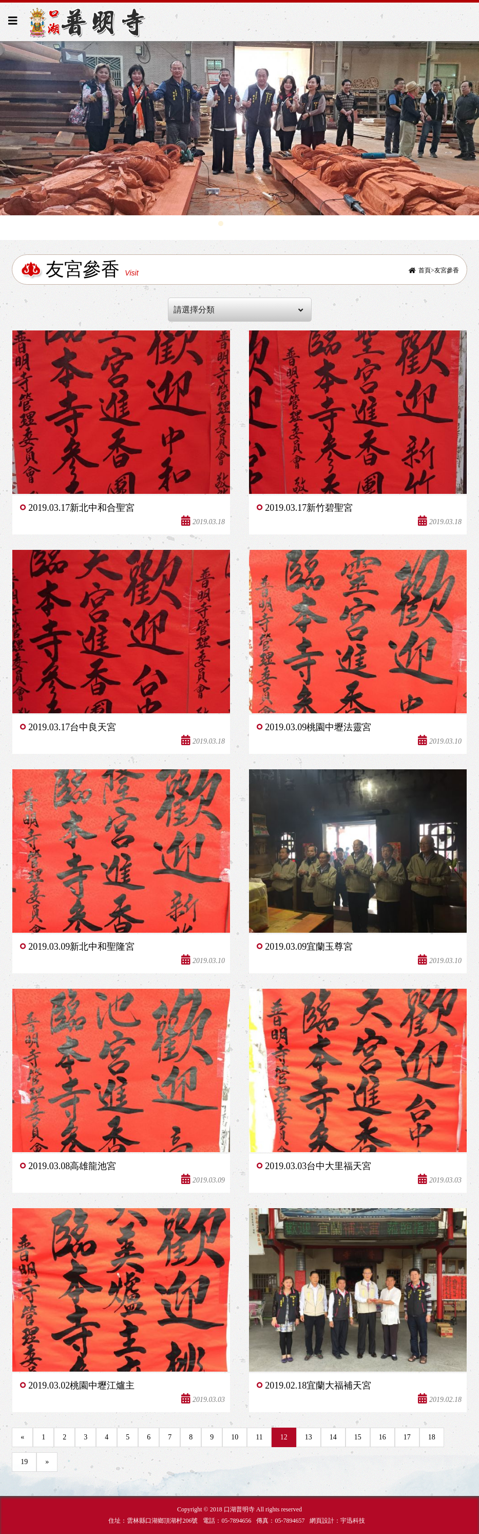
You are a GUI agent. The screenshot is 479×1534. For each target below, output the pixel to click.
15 (357, 1437)
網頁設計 (322, 1520)
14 (333, 1437)
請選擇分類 (238, 310)
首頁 (424, 270)
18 (431, 1437)
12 (284, 1437)
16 (382, 1437)
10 (234, 1437)
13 (308, 1437)
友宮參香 (446, 270)
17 (407, 1437)
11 (259, 1437)
